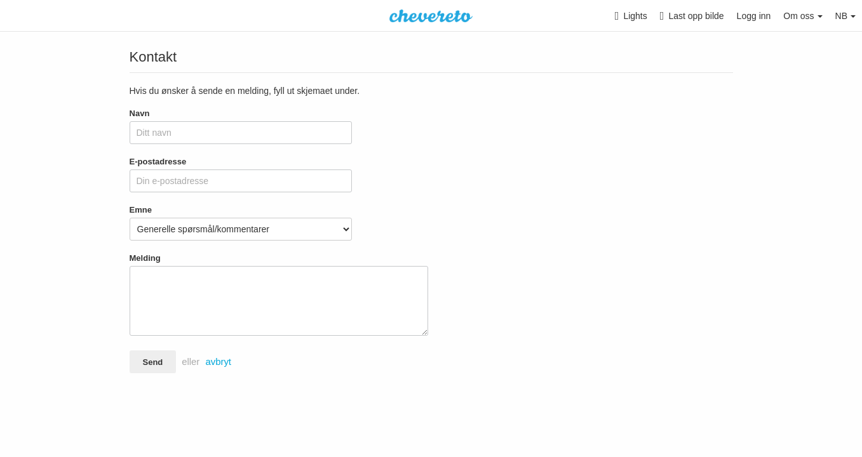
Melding (145, 258)
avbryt (218, 362)
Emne (141, 210)
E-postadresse (158, 161)
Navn (140, 113)
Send (153, 362)
